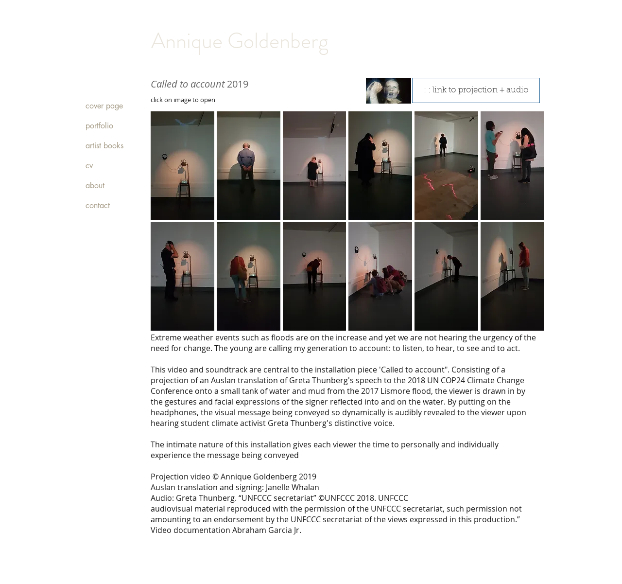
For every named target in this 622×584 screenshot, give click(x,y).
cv (89, 165)
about (95, 185)
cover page (104, 106)
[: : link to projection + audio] (476, 90)
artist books (104, 146)
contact (98, 205)
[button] (182, 165)
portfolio (99, 126)
